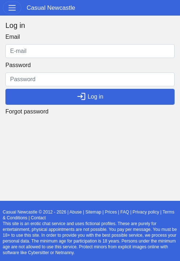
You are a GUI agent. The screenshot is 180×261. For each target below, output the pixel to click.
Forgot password (26, 111)
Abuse (75, 212)
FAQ (124, 212)
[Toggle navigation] (12, 7)
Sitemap (93, 212)
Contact (38, 217)
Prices (111, 212)
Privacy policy (146, 212)
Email (12, 37)
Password (18, 65)
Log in (90, 97)
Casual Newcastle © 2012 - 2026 (35, 212)
